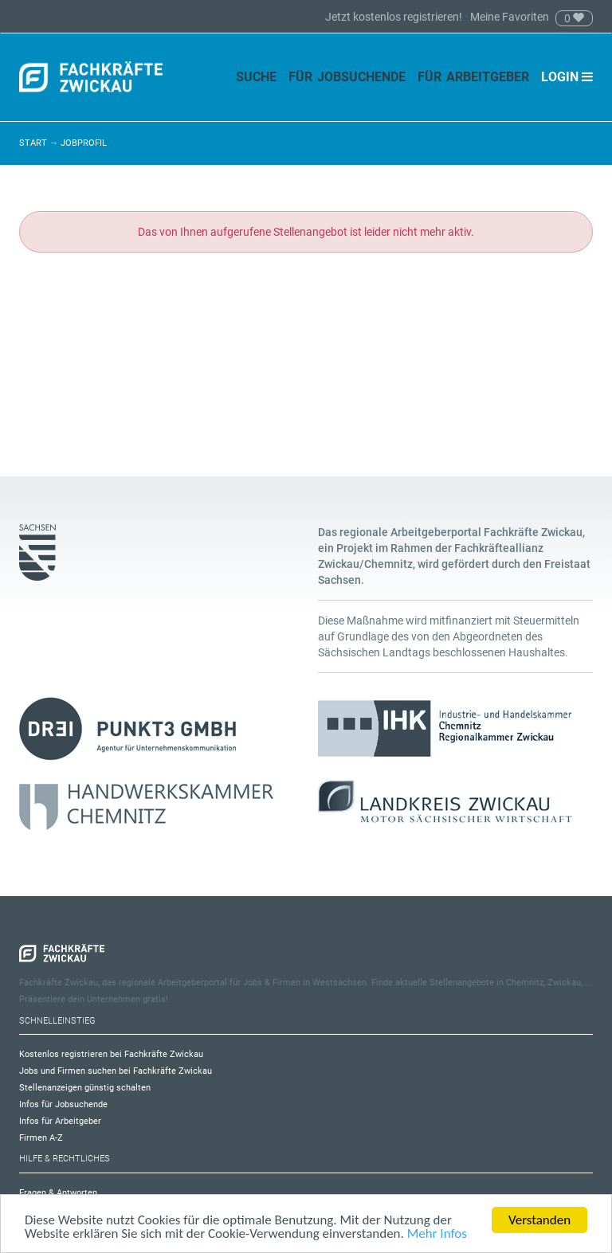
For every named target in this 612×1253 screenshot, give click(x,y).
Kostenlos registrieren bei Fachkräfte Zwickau (111, 1054)
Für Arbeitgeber (473, 76)
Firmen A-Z (41, 1138)
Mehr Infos (437, 1234)
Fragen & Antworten (58, 1193)
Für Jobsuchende (347, 76)
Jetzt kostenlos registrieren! (395, 16)
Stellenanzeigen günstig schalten (85, 1088)
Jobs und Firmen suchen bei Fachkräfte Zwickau (115, 1071)
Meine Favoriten (509, 16)
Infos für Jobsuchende (63, 1104)
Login (567, 76)
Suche (256, 76)
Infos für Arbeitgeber (60, 1121)
